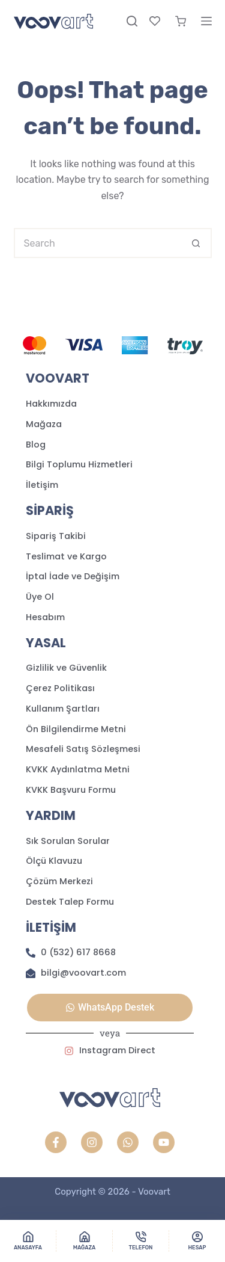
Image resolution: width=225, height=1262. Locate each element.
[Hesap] (197, 1241)
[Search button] (197, 243)
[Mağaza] (84, 1241)
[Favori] (154, 21)
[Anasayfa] (28, 1241)
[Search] (132, 21)
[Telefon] (140, 1241)
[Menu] (206, 21)
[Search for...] (98, 243)
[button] (110, 1008)
